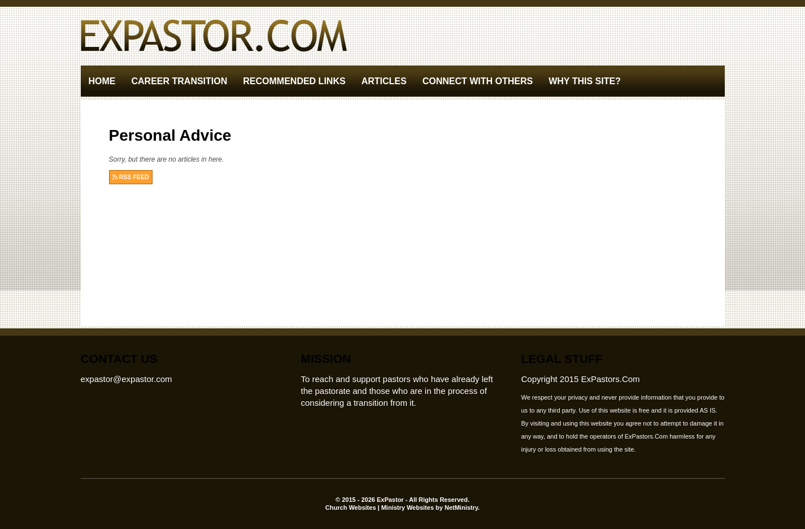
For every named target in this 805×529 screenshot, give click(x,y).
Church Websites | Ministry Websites (380, 507)
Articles (384, 81)
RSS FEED (130, 177)
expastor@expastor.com (126, 379)
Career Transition (180, 81)
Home (102, 81)
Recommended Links (294, 81)
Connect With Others (478, 81)
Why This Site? (585, 81)
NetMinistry (461, 507)
